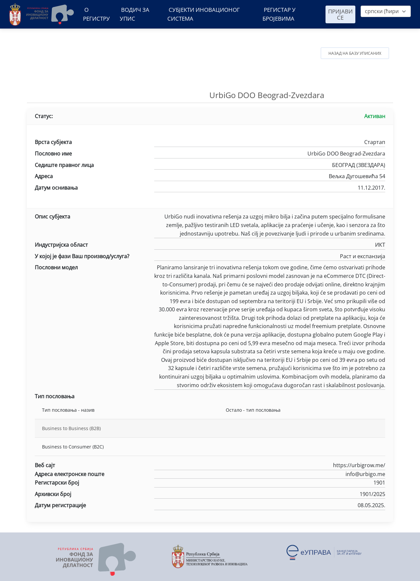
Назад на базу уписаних (354, 53)
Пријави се (340, 14)
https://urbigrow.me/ (269, 466)
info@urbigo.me (269, 474)
